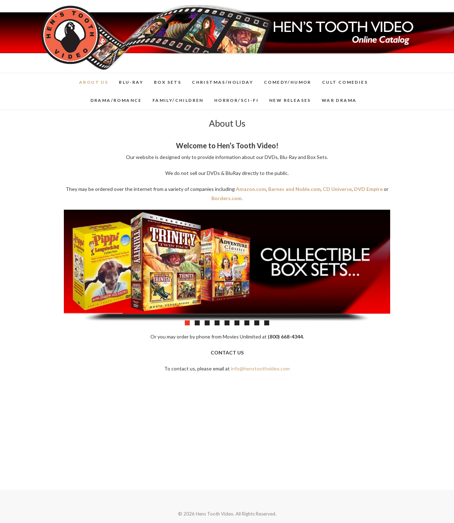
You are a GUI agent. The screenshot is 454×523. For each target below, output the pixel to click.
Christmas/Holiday (222, 82)
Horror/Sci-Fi (236, 100)
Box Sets (167, 82)
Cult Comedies (345, 82)
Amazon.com (251, 189)
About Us (93, 82)
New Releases (290, 100)
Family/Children (178, 100)
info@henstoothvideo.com (260, 368)
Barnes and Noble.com (294, 189)
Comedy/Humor (287, 82)
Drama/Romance (116, 100)
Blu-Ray (131, 82)
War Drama (339, 100)
